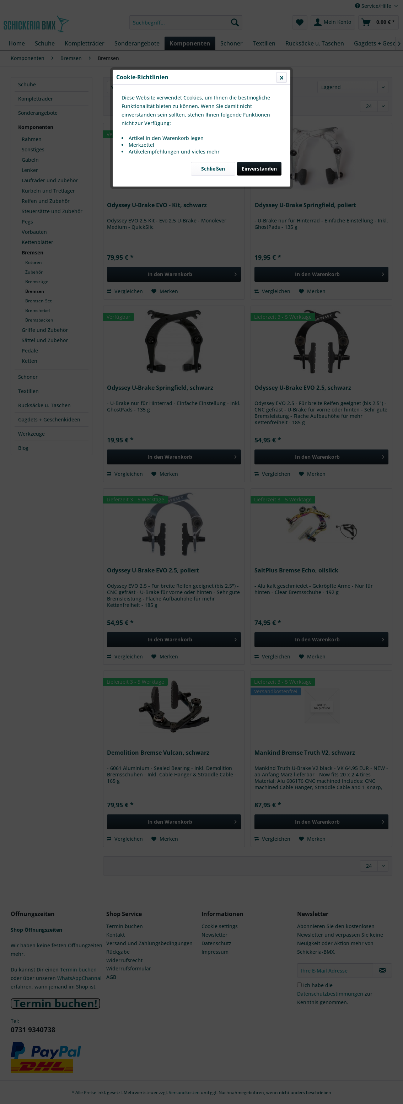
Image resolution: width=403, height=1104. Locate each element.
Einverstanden (259, 168)
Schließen (213, 168)
